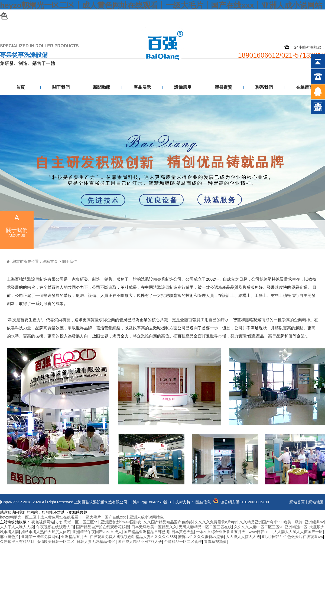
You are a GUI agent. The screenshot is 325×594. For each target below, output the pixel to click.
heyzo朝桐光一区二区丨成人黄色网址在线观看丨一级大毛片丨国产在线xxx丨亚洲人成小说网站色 (82, 517)
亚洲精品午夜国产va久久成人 (97, 532)
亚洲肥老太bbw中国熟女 (121, 522)
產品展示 (142, 87)
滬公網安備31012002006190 (244, 502)
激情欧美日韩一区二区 (55, 541)
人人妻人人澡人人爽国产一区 (298, 532)
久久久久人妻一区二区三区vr (258, 527)
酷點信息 (203, 502)
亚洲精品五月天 (74, 536)
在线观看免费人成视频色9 (112, 536)
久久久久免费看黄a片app (216, 522)
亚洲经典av (314, 522)
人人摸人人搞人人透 (243, 536)
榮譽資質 (223, 87)
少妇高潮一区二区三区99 (77, 522)
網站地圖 (285, 26)
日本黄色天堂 (182, 532)
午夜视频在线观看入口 (55, 527)
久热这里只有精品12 (17, 541)
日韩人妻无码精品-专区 (96, 541)
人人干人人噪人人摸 (17, 527)
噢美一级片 (293, 522)
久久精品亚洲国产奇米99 (260, 522)
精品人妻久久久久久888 (155, 536)
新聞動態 (101, 87)
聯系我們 (312, 26)
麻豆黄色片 (9, 536)
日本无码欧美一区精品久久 (154, 527)
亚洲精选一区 (296, 527)
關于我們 (61, 87)
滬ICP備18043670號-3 (152, 502)
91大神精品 (271, 536)
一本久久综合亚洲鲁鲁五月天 (221, 532)
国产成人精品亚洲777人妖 (140, 541)
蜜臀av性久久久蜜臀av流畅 (201, 536)
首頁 (20, 87)
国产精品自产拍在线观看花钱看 (102, 527)
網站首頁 (50, 261)
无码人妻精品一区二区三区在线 (205, 527)
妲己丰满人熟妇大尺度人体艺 (45, 532)
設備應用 (182, 87)
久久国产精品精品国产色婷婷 (168, 522)
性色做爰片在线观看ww (303, 536)
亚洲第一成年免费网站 (40, 536)
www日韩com (260, 532)
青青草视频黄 (215, 541)
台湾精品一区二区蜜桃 (183, 541)
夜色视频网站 (42, 522)
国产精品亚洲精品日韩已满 (146, 532)
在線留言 (304, 87)
